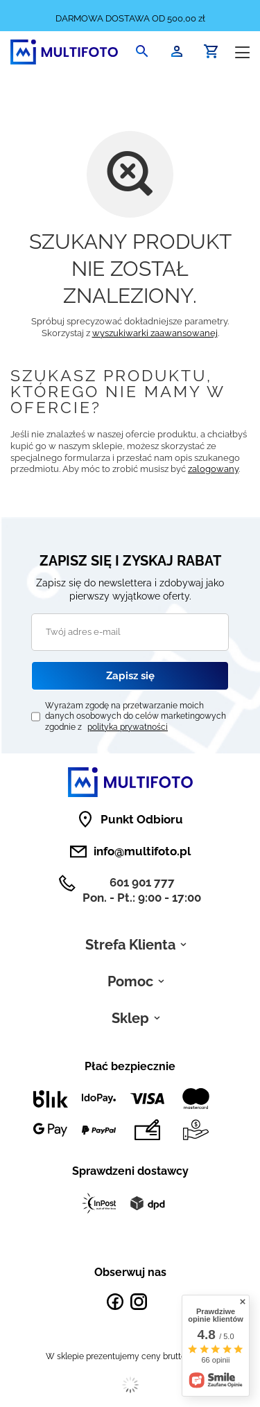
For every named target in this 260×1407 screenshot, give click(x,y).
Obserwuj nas (130, 1272)
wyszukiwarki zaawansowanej (155, 333)
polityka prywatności (127, 727)
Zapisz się (130, 676)
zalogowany (213, 469)
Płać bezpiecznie (130, 1066)
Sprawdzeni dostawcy (130, 1171)
